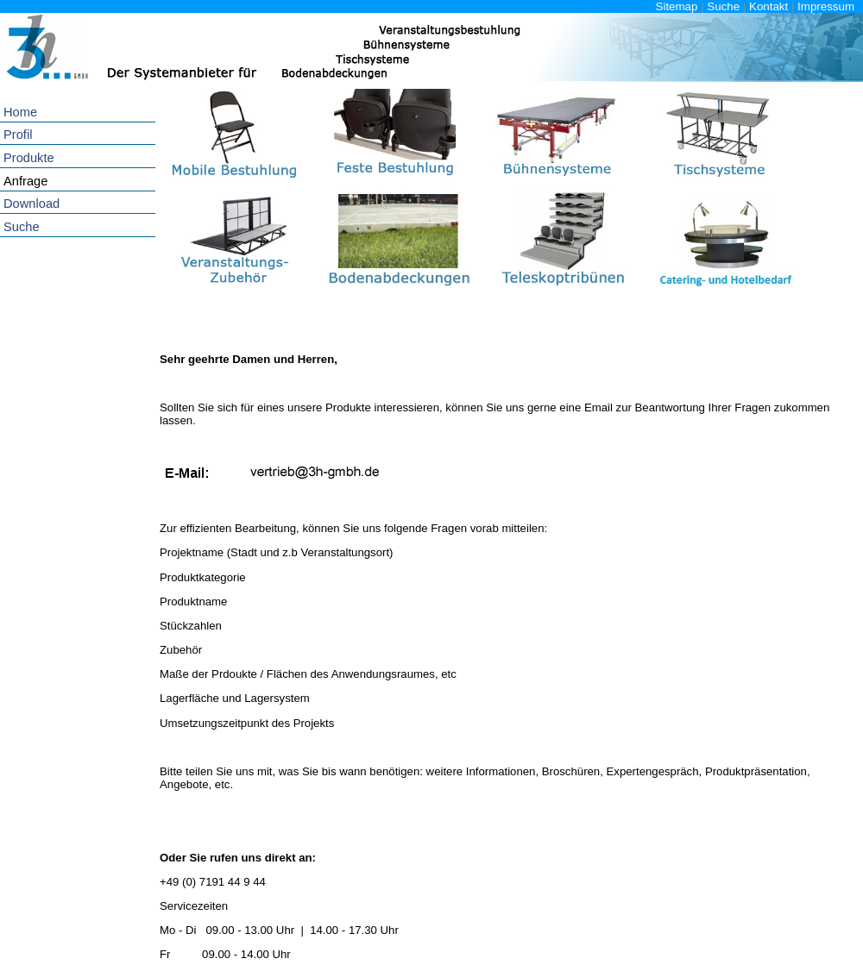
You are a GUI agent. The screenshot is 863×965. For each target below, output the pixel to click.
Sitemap (677, 6)
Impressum (825, 6)
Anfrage (25, 181)
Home (20, 112)
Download (31, 203)
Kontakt (768, 6)
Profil (17, 134)
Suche (723, 6)
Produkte (28, 158)
